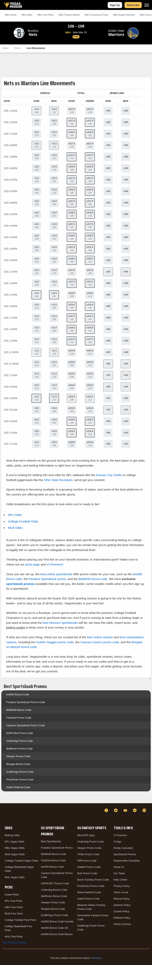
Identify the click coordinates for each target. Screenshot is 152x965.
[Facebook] (106, 810)
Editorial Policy (122, 917)
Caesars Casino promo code (99, 642)
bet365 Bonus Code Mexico (57, 934)
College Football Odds (23, 521)
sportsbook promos (20, 584)
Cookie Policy (121, 911)
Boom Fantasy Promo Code (93, 879)
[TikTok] (135, 810)
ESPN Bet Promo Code (19, 733)
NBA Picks (45, 14)
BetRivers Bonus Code (54, 896)
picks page (32, 564)
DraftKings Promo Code (19, 771)
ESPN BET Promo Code (55, 883)
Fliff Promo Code (87, 860)
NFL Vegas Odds (14, 841)
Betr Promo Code (87, 873)
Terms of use (121, 892)
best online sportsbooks (56, 574)
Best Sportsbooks (51, 841)
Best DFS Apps (86, 835)
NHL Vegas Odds (15, 877)
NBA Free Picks (14, 907)
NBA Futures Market (69, 14)
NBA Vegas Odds (15, 847)
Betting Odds (12, 835)
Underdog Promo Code (19, 740)
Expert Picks (12, 894)
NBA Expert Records (124, 14)
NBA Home (10, 14)
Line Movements (36, 48)
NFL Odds (15, 515)
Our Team (119, 873)
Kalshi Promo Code (88, 898)
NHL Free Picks (14, 936)
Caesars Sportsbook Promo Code (25, 725)
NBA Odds (26, 14)
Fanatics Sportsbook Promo (57, 847)
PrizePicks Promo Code (19, 779)
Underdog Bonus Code (54, 889)
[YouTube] (126, 810)
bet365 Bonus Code (17, 694)
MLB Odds (15, 527)
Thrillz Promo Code (88, 854)
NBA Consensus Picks (96, 14)
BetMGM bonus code (93, 579)
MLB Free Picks (14, 913)
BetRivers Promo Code (19, 748)
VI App (117, 841)
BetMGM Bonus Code (18, 709)
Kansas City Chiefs (109, 475)
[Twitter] (116, 810)
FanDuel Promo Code (18, 717)
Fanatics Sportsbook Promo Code (25, 702)
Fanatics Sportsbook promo (47, 579)
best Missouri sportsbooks (60, 622)
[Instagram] (144, 810)
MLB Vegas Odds (15, 854)
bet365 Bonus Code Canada (57, 921)
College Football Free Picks (20, 919)
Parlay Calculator (123, 847)
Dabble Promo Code (89, 866)
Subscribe (133, 5)
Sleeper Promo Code (18, 756)
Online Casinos (122, 924)
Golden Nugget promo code (54, 642)
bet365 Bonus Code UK (54, 927)
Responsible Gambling (127, 860)
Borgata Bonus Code (18, 764)
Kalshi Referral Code (18, 787)
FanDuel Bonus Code (53, 860)
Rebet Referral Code (89, 892)
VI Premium (120, 835)
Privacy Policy (122, 886)
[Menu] (146, 5)
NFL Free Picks (13, 900)
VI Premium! (55, 564)
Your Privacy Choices (14, 942)
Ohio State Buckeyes (58, 480)
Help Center (120, 879)
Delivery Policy (122, 905)
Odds (5, 48)
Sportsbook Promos (125, 854)
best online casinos (100, 637)
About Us (119, 866)
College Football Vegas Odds (21, 860)
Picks (17, 48)
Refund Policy (121, 898)
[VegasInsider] (4, 814)
